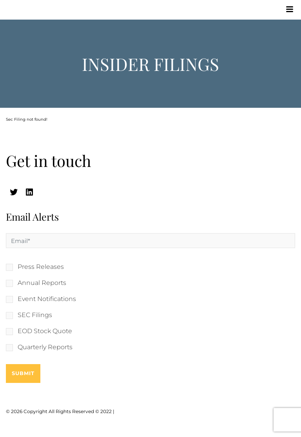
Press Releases (41, 267)
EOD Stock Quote (45, 331)
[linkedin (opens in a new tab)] (29, 192)
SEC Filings (35, 315)
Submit (23, 373)
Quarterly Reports (45, 347)
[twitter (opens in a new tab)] (13, 192)
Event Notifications (47, 299)
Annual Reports (42, 283)
